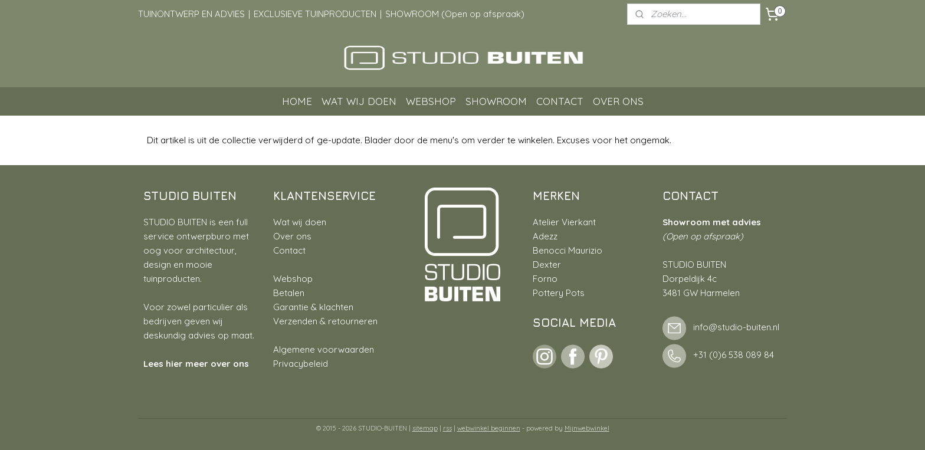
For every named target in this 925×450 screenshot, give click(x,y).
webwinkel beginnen (488, 428)
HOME (297, 101)
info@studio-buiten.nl (736, 327)
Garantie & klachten (313, 307)
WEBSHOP (431, 101)
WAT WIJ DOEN (359, 101)
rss (447, 428)
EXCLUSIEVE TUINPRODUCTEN (315, 13)
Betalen (288, 292)
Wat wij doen (299, 222)
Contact (289, 250)
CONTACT (559, 101)
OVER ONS (618, 101)
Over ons (292, 236)
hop (305, 278)
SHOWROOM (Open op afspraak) (454, 13)
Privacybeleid (300, 363)
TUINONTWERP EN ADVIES (191, 13)
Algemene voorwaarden (323, 349)
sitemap (425, 428)
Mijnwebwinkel (587, 428)
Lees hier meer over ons (196, 363)
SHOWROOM (496, 101)
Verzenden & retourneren (325, 321)
